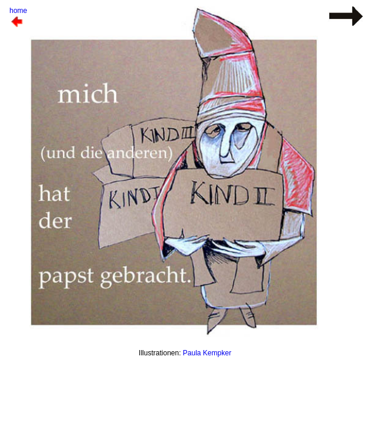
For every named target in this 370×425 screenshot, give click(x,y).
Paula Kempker (207, 353)
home (18, 10)
